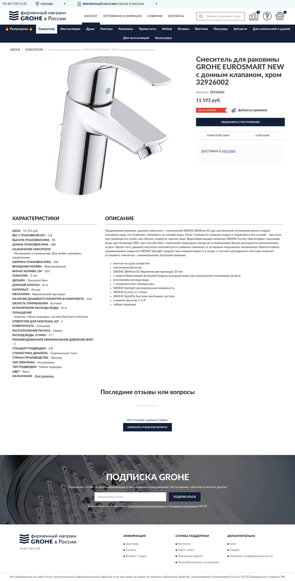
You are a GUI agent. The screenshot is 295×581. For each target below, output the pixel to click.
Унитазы (106, 29)
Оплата (131, 550)
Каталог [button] (91, 16)
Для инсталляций (136, 38)
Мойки (167, 29)
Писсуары (220, 29)
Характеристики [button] (218, 135)
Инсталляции (70, 29)
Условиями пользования (184, 506)
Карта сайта (186, 550)
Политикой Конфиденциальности (147, 506)
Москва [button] (228, 151)
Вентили (201, 29)
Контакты (176, 16)
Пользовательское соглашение (198, 562)
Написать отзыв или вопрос (147, 427)
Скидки (235, 550)
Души (90, 29)
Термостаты (147, 29)
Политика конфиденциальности (251, 556)
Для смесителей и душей (271, 29)
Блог (233, 544)
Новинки (155, 16)
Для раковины (44, 376)
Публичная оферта (190, 556)
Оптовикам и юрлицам (122, 16)
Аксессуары (163, 38)
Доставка (132, 544)
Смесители (47, 29)
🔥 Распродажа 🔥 (19, 29)
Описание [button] (262, 135)
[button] (267, 16)
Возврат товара (136, 556)
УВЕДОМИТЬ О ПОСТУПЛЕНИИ (240, 122)
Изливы (183, 29)
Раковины (125, 29)
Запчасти (240, 29)
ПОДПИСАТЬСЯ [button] (185, 497)
